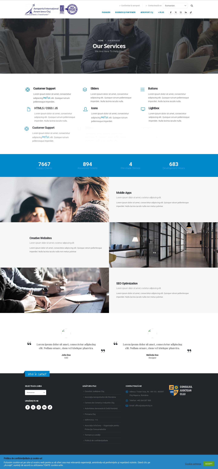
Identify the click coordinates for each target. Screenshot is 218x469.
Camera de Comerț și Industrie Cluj (99, 403)
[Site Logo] (51, 9)
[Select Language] (175, 5)
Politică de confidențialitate (96, 440)
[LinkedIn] (186, 12)
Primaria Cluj (90, 414)
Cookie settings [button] (193, 463)
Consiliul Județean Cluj (94, 391)
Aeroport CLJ (146, 12)
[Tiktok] (191, 12)
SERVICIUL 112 (91, 420)
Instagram (38, 407)
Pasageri (106, 12)
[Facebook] (171, 12)
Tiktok (50, 407)
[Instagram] (181, 12)
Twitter (33, 407)
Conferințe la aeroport (129, 5)
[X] (176, 12)
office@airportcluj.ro (143, 405)
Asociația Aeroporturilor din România (100, 397)
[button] (191, 6)
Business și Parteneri (125, 12)
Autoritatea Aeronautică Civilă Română (101, 408)
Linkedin (44, 407)
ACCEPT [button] (208, 464)
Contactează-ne (154, 5)
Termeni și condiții (92, 435)
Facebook (27, 407)
